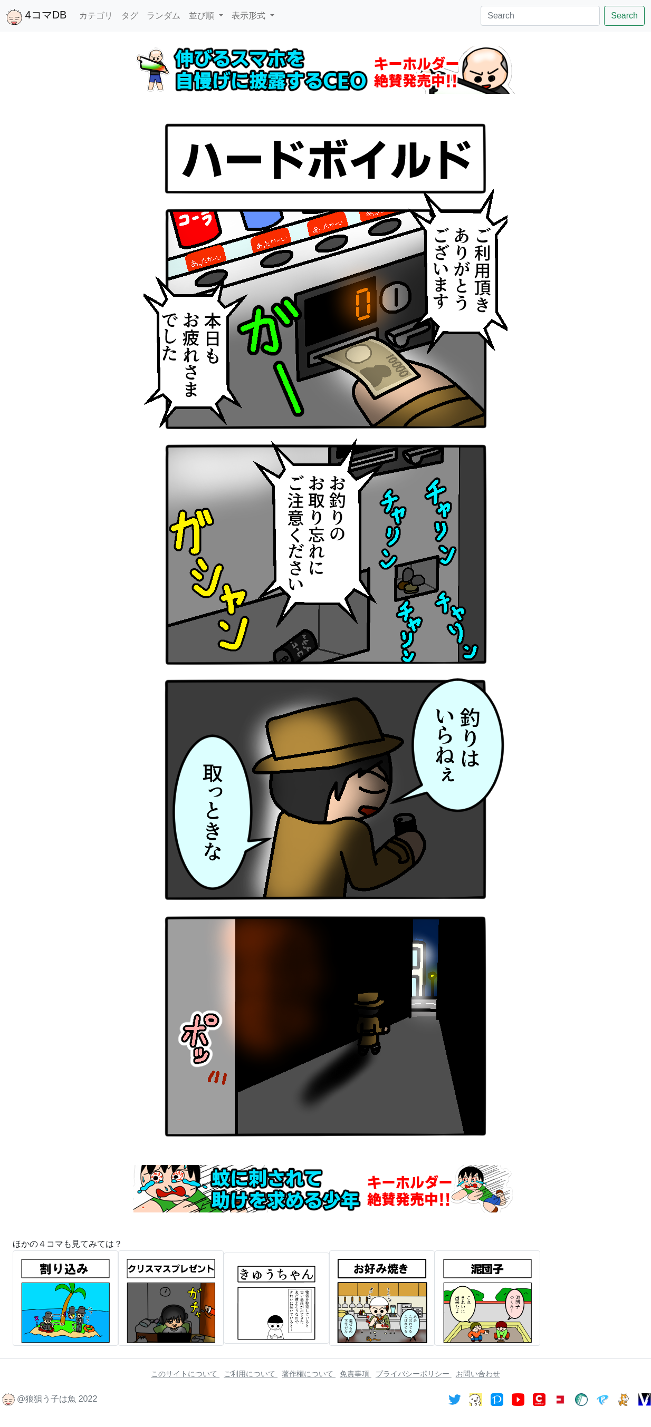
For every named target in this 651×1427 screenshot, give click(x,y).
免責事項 (355, 1374)
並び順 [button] (202, 15)
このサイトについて (185, 1374)
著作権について (309, 1374)
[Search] (540, 16)
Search (624, 15)
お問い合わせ (478, 1374)
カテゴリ (96, 15)
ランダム (163, 15)
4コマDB (36, 17)
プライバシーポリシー (414, 1374)
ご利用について (250, 1374)
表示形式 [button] (249, 15)
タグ (129, 15)
